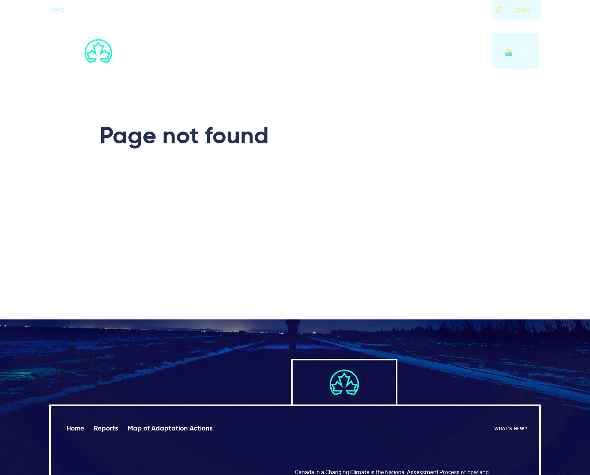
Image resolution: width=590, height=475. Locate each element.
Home (57, 10)
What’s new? (468, 10)
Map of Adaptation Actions (350, 51)
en (508, 51)
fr (523, 51)
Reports (287, 51)
